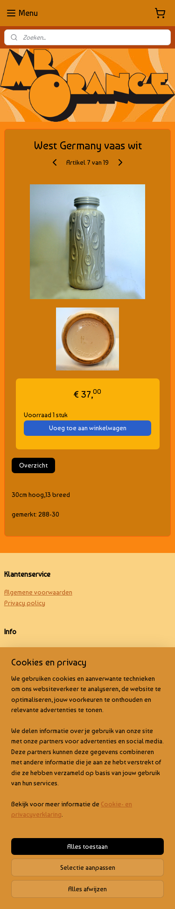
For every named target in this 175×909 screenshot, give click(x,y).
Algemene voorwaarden (38, 592)
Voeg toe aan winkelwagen (87, 428)
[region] (87, 750)
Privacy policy (24, 603)
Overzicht (33, 465)
